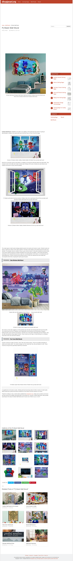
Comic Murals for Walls (31, 506)
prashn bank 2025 (54, 558)
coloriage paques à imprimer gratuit (43, 558)
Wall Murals (33, 1)
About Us (46, 555)
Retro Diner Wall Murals (7, 524)
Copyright (36, 555)
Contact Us (31, 555)
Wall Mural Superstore (31, 543)
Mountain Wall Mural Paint (8, 543)
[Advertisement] (36, 15)
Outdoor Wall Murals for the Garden (10, 506)
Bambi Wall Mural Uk (30, 524)
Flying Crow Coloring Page (60, 97)
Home (19, 1)
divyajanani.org (9, 1)
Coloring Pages (25, 1)
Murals (39, 1)
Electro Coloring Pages (59, 82)
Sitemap (26, 555)
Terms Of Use (41, 555)
